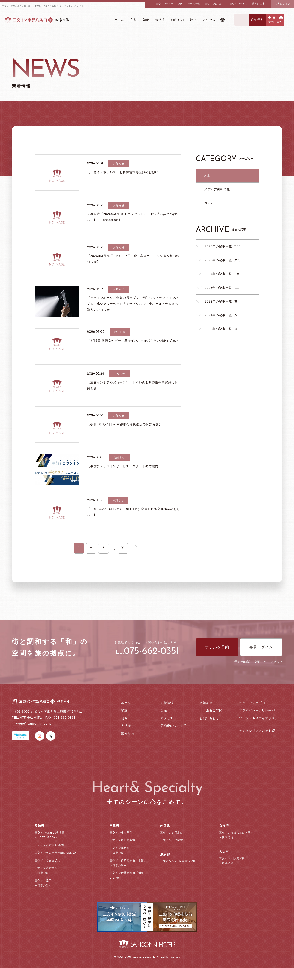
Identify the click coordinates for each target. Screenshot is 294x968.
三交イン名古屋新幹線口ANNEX (55, 852)
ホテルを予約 (217, 647)
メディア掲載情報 (217, 189)
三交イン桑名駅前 (121, 832)
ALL (207, 175)
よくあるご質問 (211, 710)
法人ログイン (282, 3)
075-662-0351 (151, 651)
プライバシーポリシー (255, 710)
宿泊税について (171, 725)
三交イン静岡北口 (171, 832)
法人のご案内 (260, 3)
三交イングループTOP (169, 3)
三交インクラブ (239, 3)
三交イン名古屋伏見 (47, 860)
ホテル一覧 (194, 3)
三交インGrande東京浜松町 (178, 861)
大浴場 (126, 725)
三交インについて (215, 3)
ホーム (126, 702)
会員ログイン (261, 647)
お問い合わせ (209, 718)
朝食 (124, 718)
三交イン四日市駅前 (122, 840)
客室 (124, 710)
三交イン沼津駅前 (171, 840)
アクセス (166, 718)
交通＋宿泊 (275, 22)
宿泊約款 (206, 702)
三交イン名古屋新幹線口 (50, 845)
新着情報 (166, 702)
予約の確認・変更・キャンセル (258, 661)
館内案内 (127, 733)
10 (122, 548)
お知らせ (210, 203)
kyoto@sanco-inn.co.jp (33, 723)
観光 (163, 710)
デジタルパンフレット (255, 730)
